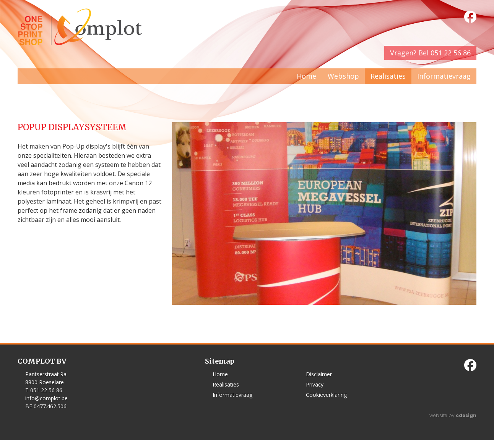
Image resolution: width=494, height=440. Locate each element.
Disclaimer (319, 374)
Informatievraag (444, 76)
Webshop (343, 76)
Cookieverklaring (326, 394)
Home (306, 76)
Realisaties (388, 76)
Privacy (314, 384)
